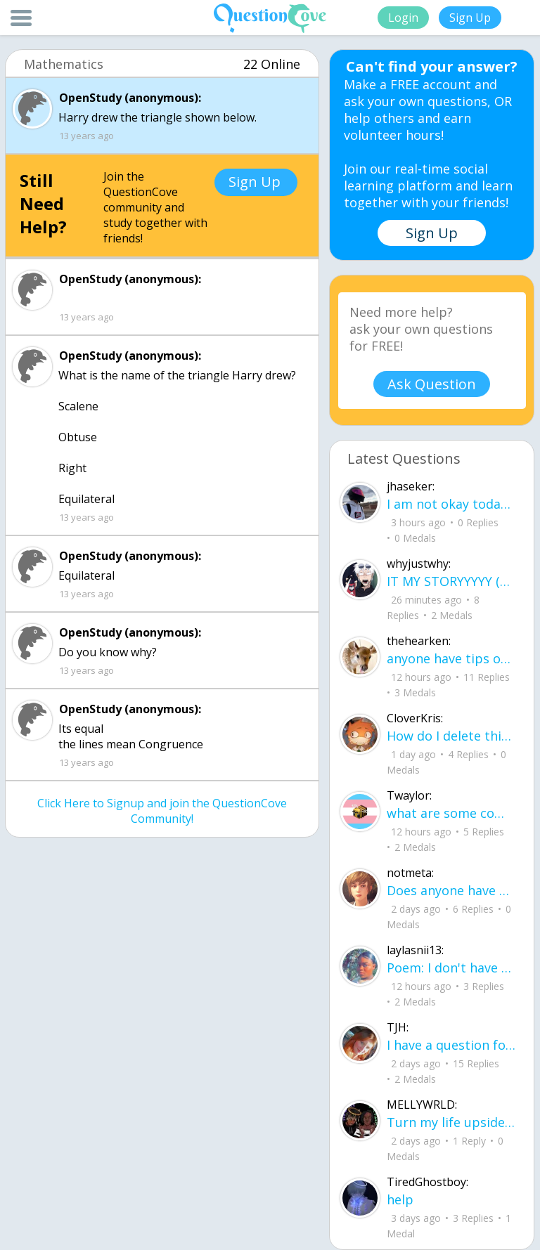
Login (403, 17)
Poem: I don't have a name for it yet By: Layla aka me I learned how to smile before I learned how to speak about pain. (451, 967)
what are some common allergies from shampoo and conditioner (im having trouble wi (451, 813)
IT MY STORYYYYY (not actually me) (451, 581)
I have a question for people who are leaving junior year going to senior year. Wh (451, 1044)
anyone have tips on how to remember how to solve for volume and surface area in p (451, 658)
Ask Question (431, 384)
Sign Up (470, 17)
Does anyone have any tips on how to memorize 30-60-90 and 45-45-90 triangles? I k (451, 890)
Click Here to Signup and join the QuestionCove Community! (162, 810)
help (400, 1199)
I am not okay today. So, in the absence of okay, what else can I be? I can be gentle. (451, 503)
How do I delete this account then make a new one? (451, 735)
